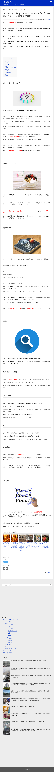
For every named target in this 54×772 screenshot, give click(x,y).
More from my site (10, 75)
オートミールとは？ (9, 61)
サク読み (7, 2)
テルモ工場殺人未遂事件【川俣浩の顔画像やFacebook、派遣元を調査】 (29, 660)
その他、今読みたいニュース (10, 619)
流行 (6, 646)
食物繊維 (8, 72)
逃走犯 (9, 635)
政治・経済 (8, 644)
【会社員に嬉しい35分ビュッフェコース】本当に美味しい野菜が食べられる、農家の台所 (45, 545)
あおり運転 (10, 624)
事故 (6, 637)
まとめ (6, 74)
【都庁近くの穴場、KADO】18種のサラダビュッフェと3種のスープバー (37, 545)
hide (11, 58)
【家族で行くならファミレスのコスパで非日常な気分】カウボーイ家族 (29, 545)
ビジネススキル (7, 650)
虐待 (9, 633)
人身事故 (10, 638)
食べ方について (8, 62)
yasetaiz (48, 572)
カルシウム (9, 69)
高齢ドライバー (12, 642)
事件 (6, 623)
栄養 (5, 66)
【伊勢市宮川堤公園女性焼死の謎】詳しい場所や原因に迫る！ (6, 544)
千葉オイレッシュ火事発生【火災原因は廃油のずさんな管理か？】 (27, 721)
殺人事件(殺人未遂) (12, 631)
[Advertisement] (27, 602)
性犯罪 (9, 626)
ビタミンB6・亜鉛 (10, 67)
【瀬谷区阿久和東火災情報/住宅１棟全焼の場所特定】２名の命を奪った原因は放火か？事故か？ (14, 545)
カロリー (6, 64)
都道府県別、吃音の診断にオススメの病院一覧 (22, 706)
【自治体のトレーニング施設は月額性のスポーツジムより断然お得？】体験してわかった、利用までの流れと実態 (22, 546)
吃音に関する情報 (7, 653)
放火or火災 (10, 629)
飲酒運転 (10, 640)
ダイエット (47, 19)
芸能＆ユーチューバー (11, 648)
